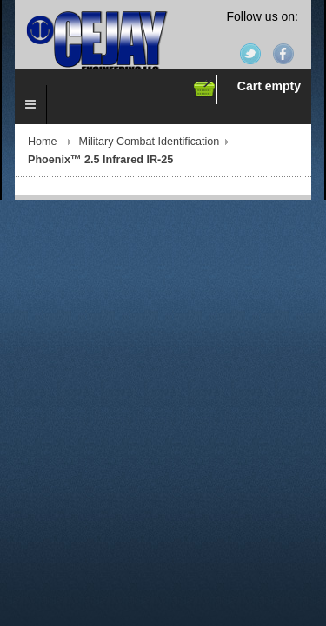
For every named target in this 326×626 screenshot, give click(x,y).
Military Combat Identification (149, 141)
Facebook (283, 53)
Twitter (250, 53)
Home (42, 141)
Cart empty (269, 86)
